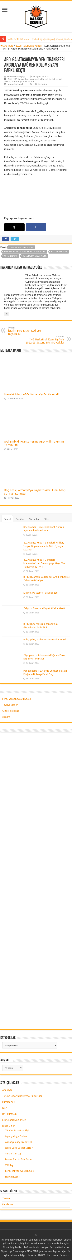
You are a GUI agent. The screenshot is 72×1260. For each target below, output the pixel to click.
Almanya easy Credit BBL (18, 1142)
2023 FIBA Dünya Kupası (29, 45)
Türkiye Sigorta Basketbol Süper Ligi (22, 1096)
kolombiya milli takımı (34, 256)
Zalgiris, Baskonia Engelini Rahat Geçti (44, 608)
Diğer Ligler (8, 1125)
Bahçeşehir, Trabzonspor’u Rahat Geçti (44, 639)
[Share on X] (14, 227)
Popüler (20, 519)
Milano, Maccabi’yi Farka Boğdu (40, 592)
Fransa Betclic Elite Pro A (18, 1159)
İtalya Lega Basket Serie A (19, 1147)
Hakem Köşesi (12, 1176)
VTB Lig (9, 1165)
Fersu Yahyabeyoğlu (16, 76)
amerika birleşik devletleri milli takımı (25, 251)
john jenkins (10, 256)
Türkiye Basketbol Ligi (17, 1130)
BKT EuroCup (9, 1113)
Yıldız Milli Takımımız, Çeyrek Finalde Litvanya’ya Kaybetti (38, 39)
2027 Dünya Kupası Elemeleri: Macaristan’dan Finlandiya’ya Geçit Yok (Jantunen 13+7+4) (44, 563)
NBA (4, 1107)
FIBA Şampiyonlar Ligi (14, 1119)
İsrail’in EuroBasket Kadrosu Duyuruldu (27, 331)
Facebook (7, 1204)
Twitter (6, 1198)
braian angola (59, 251)
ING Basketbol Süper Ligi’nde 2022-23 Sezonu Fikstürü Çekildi (44, 339)
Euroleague (8, 1101)
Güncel (7, 519)
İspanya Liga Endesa (16, 1136)
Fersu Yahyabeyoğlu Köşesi (16, 698)
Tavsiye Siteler (10, 704)
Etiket (47, 519)
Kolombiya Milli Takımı (23, 81)
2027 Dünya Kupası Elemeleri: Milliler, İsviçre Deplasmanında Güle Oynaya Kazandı (43, 546)
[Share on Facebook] (36, 227)
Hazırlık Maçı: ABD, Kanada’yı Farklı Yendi (31, 394)
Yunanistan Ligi (13, 1153)
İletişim (6, 716)
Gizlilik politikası (11, 710)
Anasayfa (6, 45)
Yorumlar (34, 519)
